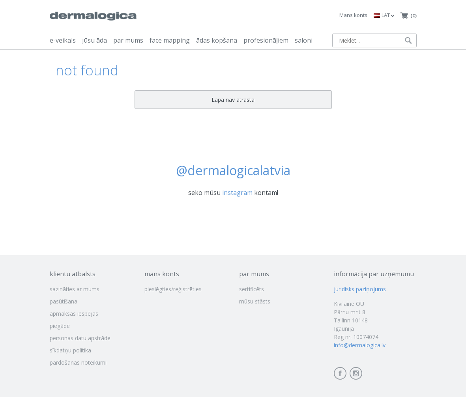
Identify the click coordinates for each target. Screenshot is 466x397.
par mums (128, 40)
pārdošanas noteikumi (78, 362)
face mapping (170, 40)
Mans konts (353, 15)
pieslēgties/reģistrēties (173, 289)
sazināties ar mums (74, 289)
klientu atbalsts (72, 274)
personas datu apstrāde (80, 338)
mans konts (161, 274)
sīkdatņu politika (70, 350)
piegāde (60, 326)
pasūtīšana (63, 301)
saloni (304, 40)
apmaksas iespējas (74, 313)
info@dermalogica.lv (360, 345)
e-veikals (63, 40)
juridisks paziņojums (360, 289)
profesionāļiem (265, 40)
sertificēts (251, 289)
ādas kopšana (216, 40)
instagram (237, 192)
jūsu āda (94, 40)
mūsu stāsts (254, 301)
